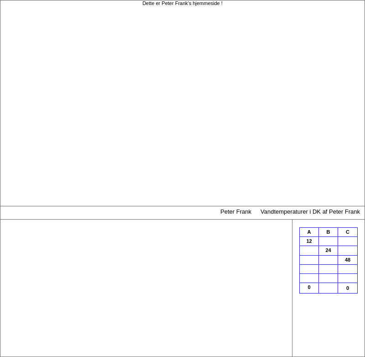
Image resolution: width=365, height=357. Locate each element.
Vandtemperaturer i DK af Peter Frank (310, 211)
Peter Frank (235, 211)
